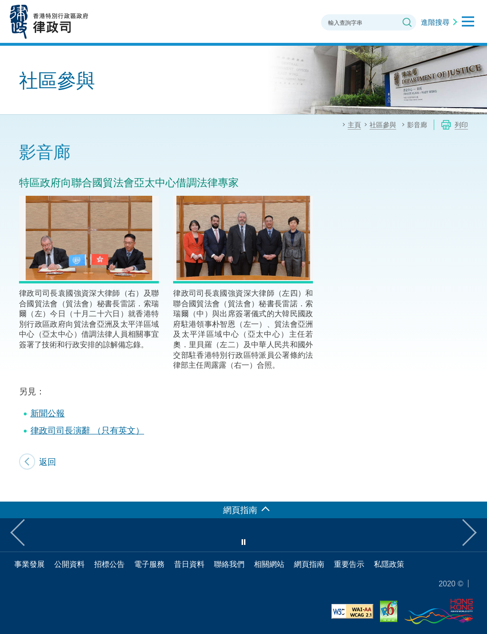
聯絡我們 (229, 564)
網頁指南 (309, 564)
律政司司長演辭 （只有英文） (87, 430)
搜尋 (407, 22)
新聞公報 (47, 413)
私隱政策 (389, 564)
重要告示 (349, 564)
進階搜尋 (435, 22)
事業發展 (29, 564)
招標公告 (109, 564)
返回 (47, 461)
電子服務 (149, 564)
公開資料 (69, 564)
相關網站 (269, 564)
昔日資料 (189, 564)
